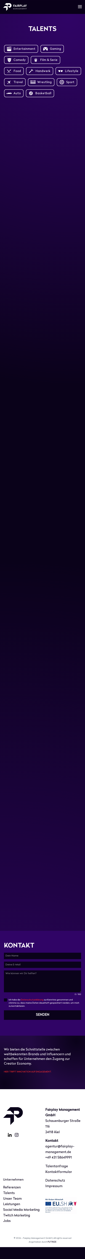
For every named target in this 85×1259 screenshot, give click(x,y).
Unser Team (12, 1210)
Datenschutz (55, 1192)
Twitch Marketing (16, 1227)
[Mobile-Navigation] (80, 7)
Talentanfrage (56, 1178)
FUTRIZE (52, 1254)
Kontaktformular (58, 1184)
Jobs (7, 1233)
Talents (9, 1205)
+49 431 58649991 (58, 1169)
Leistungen (11, 1216)
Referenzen (12, 1199)
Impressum (53, 1198)
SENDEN (42, 1027)
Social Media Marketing (21, 1221)
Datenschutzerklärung (32, 1012)
